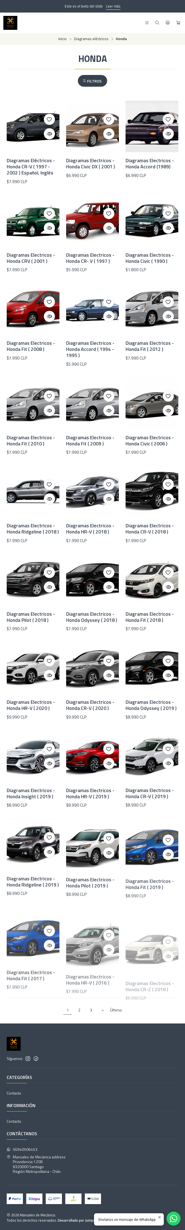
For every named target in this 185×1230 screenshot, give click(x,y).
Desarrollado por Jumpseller (80, 1220)
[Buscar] (157, 23)
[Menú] (146, 23)
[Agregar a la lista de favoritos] (49, 119)
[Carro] (178, 23)
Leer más (113, 6)
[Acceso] (167, 23)
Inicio (62, 39)
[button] (92, 81)
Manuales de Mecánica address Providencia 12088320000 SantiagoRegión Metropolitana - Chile (36, 1164)
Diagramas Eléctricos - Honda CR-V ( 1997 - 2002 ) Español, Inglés (31, 166)
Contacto (14, 1093)
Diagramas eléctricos (91, 39)
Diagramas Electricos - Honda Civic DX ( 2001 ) (90, 163)
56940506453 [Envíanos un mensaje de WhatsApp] (22, 1149)
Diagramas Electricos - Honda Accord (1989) (150, 163)
